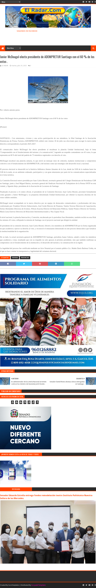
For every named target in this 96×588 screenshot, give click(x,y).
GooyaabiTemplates (38, 585)
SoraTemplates (13, 585)
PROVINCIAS (25, 257)
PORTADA (15, 257)
